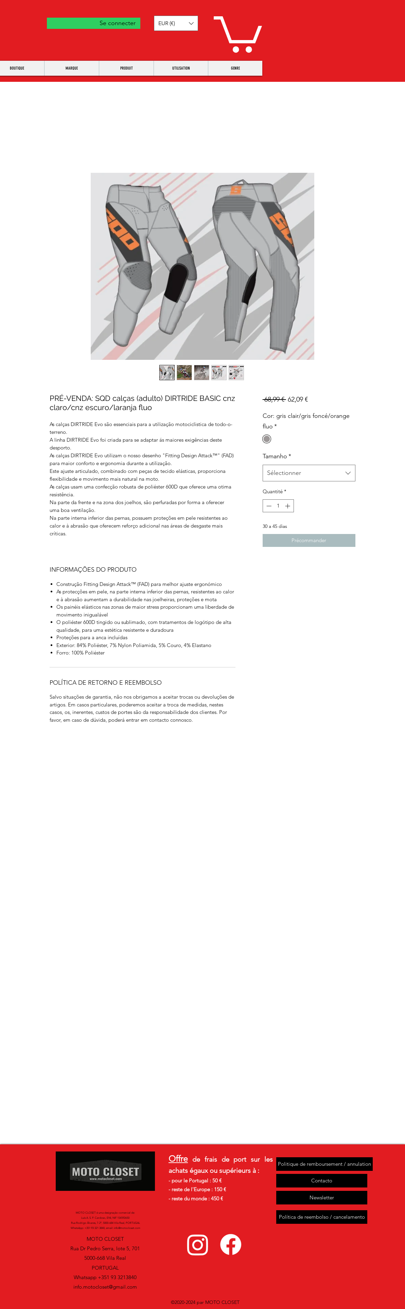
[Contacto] (321, 1180)
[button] (176, 23)
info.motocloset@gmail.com (105, 1287)
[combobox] (309, 473)
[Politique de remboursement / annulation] (324, 1164)
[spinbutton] (278, 506)
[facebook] (231, 1244)
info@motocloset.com (127, 1228)
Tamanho (277, 456)
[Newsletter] (321, 1197)
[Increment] (288, 506)
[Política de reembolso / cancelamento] (321, 1217)
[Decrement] (268, 506)
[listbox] (176, 23)
